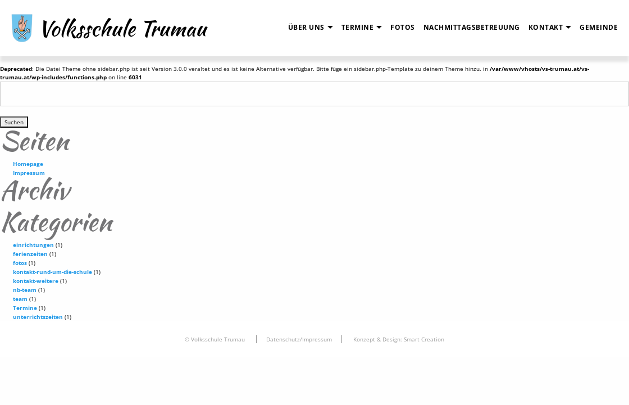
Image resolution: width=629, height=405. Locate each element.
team (20, 299)
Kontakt (545, 27)
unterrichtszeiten (38, 317)
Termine (357, 27)
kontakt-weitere (35, 281)
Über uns (306, 27)
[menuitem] (306, 27)
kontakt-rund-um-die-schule (52, 272)
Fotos (402, 27)
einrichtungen (33, 245)
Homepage (28, 164)
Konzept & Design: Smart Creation (398, 339)
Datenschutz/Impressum (299, 339)
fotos (20, 263)
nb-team (25, 290)
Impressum (29, 173)
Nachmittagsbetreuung (471, 27)
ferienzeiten (30, 254)
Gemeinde (599, 27)
